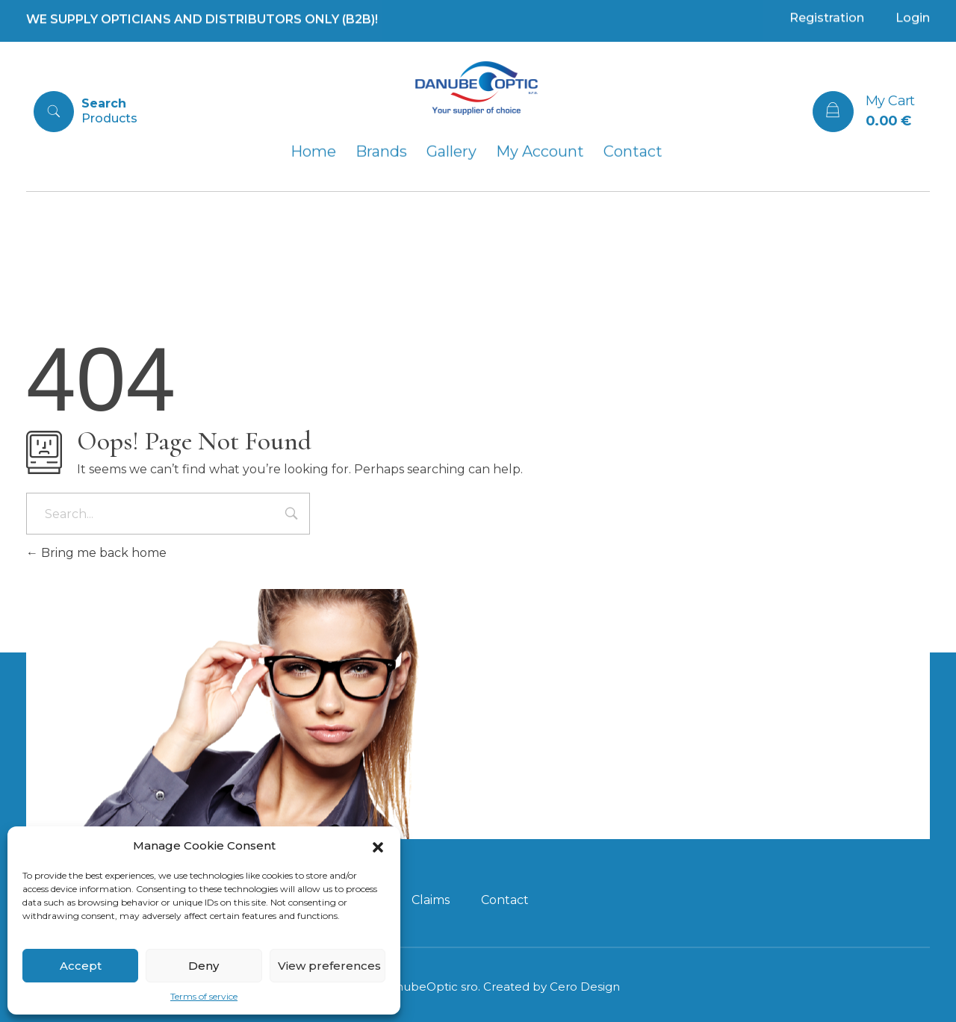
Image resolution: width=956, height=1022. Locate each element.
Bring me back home (96, 553)
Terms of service (204, 996)
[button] (377, 845)
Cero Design (585, 986)
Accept (81, 966)
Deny (203, 966)
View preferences (329, 966)
